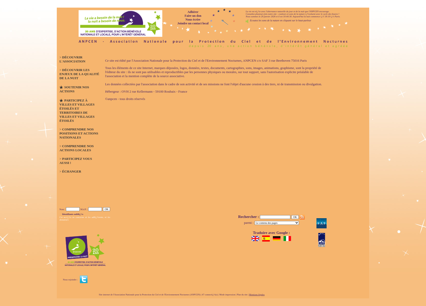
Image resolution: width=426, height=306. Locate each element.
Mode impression (227, 294)
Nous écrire (193, 19)
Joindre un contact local (193, 23)
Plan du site (242, 294)
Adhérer (192, 12)
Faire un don (193, 16)
